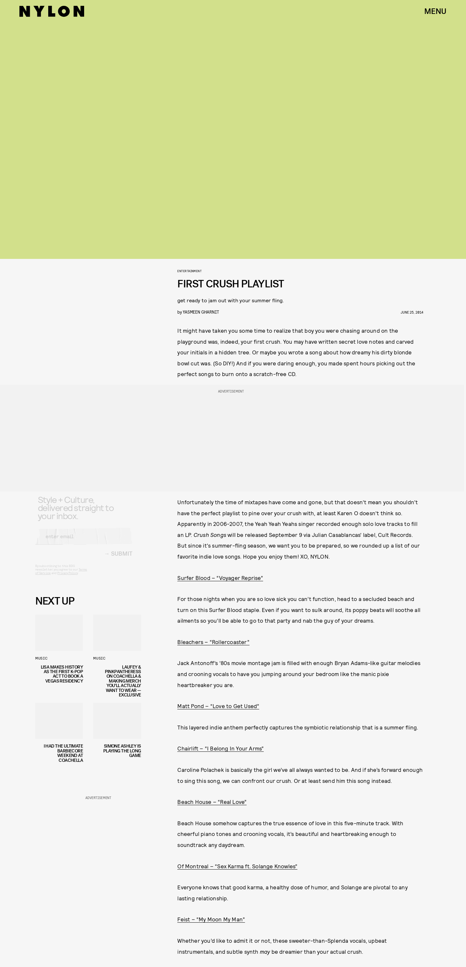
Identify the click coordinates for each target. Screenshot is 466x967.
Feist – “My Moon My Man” (211, 919)
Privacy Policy (67, 578)
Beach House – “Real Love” (212, 801)
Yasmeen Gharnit (201, 312)
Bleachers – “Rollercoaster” (213, 642)
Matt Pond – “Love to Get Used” (218, 706)
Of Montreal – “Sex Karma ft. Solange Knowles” (237, 866)
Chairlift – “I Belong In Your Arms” (220, 748)
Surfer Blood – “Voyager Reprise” (220, 577)
